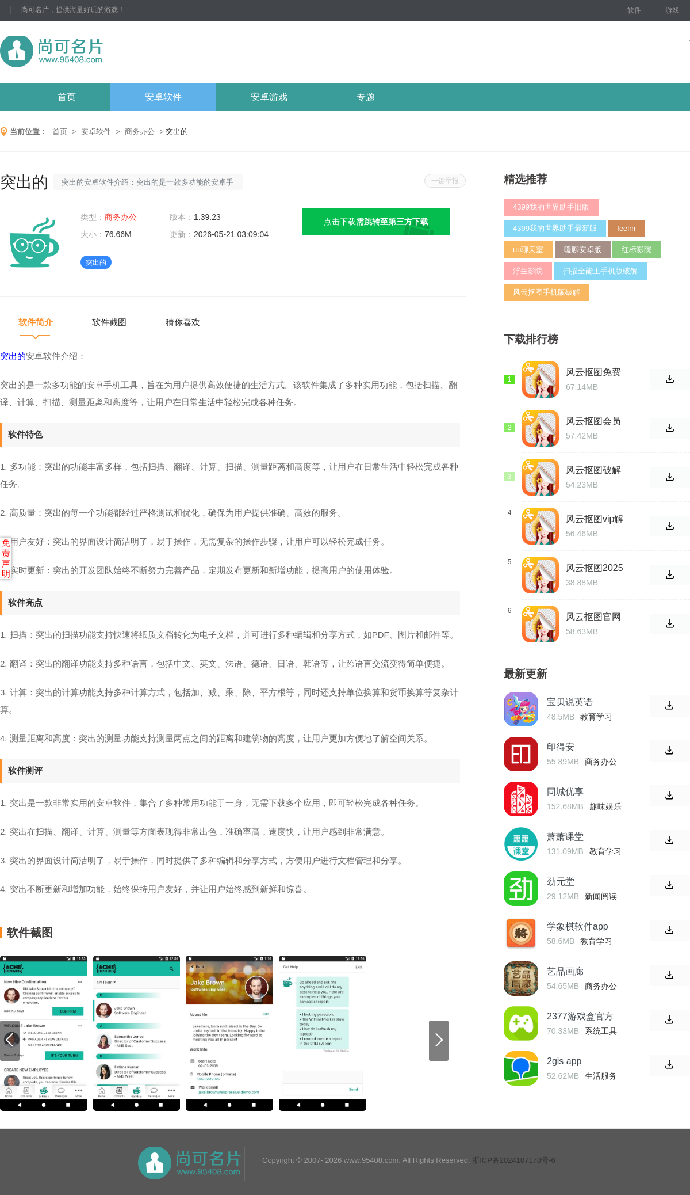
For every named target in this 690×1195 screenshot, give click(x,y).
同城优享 (565, 792)
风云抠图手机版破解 (546, 292)
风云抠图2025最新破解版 (594, 568)
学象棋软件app (577, 926)
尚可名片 (114, 52)
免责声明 (6, 558)
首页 (66, 97)
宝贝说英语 (570, 702)
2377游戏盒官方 (580, 1016)
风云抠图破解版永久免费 (593, 470)
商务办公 (140, 131)
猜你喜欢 (183, 322)
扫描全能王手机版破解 (600, 271)
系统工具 (601, 1031)
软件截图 (109, 322)
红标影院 (636, 249)
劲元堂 (560, 881)
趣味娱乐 (605, 806)
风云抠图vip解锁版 (594, 519)
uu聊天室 (528, 249)
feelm (626, 228)
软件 (634, 10)
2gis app (564, 1061)
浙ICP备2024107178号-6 (513, 1160)
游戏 (672, 10)
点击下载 (376, 221)
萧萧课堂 (565, 837)
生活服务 (601, 1075)
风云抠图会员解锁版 (593, 421)
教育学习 (596, 716)
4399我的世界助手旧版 (551, 207)
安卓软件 (163, 97)
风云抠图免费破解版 (593, 372)
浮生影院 (528, 271)
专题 (365, 97)
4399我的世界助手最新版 (555, 228)
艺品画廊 (565, 971)
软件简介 (35, 322)
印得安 (560, 747)
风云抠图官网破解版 (593, 617)
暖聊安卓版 (582, 249)
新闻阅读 (601, 896)
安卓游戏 (269, 97)
